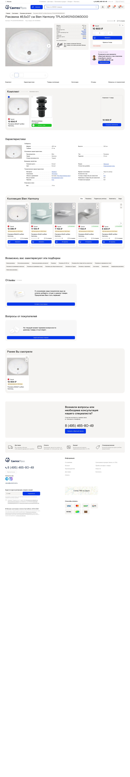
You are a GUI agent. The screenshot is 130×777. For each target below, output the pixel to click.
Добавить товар (38, 125)
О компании (42, 1)
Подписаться (31, 493)
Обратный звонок (120, 1)
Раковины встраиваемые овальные (15, 266)
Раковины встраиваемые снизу (34, 266)
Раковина (83, 34)
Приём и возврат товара (103, 465)
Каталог (67, 465)
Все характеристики (62, 40)
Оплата (67, 475)
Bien (85, 29)
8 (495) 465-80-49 (101, 1)
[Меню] (37, 7)
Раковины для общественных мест (54, 266)
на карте (86, 491)
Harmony (83, 31)
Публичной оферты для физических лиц (29, 503)
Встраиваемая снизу (57, 178)
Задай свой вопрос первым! (41, 337)
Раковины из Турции (71, 266)
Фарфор (54, 172)
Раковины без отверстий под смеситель (82, 263)
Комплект (8, 82)
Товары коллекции (53, 82)
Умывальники (105, 266)
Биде (120, 198)
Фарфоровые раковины (117, 266)
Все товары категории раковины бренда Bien (75, 46)
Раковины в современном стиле (103, 263)
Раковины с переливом (84, 266)
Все (82, 198)
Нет (105, 176)
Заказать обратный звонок (75, 431)
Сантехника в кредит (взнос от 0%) (106, 462)
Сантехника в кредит (60, 1)
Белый (84, 38)
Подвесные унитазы (100, 198)
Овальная (106, 164)
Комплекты (112, 198)
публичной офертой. (21, 515)
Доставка (50, 1)
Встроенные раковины (23, 263)
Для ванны (54, 174)
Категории (75, 82)
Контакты (76, 1)
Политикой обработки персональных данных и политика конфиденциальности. (20, 513)
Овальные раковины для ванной (40, 263)
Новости (98, 469)
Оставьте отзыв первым (40, 304)
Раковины (88, 198)
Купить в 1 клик (107, 42)
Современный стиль (109, 166)
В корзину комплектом (112, 124)
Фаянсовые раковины (11, 269)
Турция (84, 32)
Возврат (70, 1)
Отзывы (93, 82)
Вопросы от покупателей (117, 82)
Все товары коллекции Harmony (72, 43)
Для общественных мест (63, 176)
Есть (53, 180)
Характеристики (29, 82)
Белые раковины (10, 263)
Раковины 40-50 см (64, 263)
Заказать (102, 38)
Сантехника (96, 266)
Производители (70, 469)
